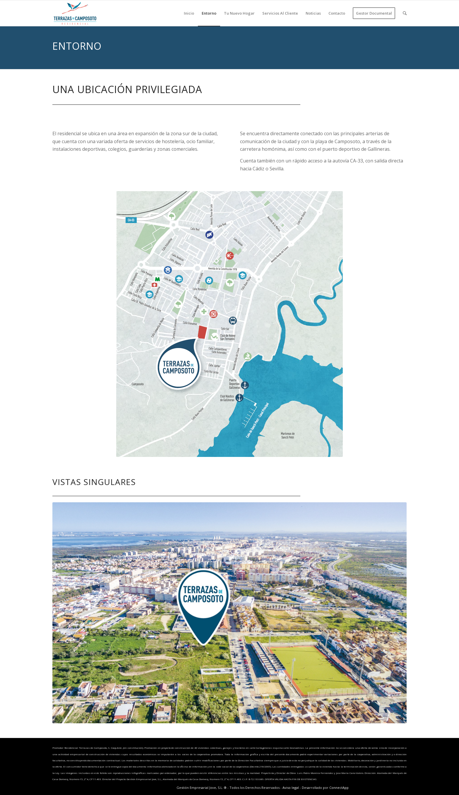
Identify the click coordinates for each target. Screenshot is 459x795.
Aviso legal (290, 787)
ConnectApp (339, 787)
